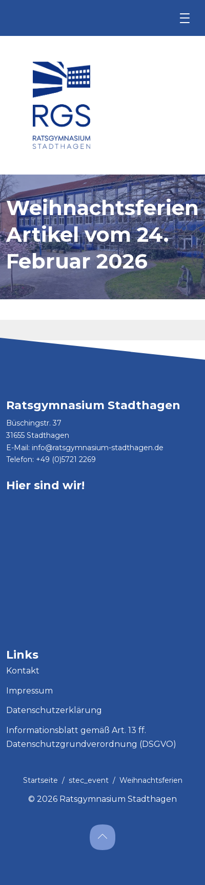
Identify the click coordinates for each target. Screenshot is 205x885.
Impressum (29, 691)
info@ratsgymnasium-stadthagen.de (97, 447)
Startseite (40, 780)
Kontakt (22, 671)
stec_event (89, 780)
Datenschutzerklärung (54, 710)
